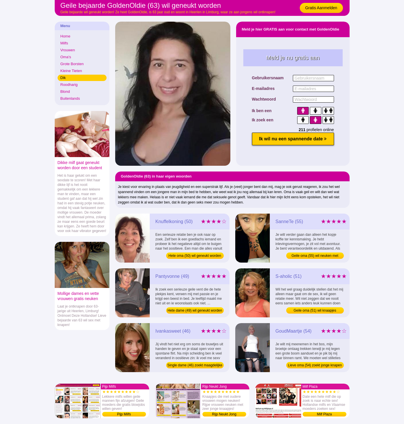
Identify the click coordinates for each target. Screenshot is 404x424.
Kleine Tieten (71, 71)
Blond (65, 91)
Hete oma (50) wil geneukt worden (194, 256)
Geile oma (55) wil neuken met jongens (314, 256)
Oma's (65, 57)
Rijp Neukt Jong (224, 414)
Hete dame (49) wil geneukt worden (195, 310)
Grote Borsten (72, 64)
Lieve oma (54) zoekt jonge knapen (315, 365)
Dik (63, 78)
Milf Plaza (324, 414)
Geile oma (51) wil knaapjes (314, 310)
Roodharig (69, 84)
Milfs (64, 43)
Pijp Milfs (124, 414)
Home (65, 36)
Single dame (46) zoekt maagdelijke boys (194, 365)
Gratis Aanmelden (321, 7)
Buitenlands (70, 98)
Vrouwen (67, 50)
